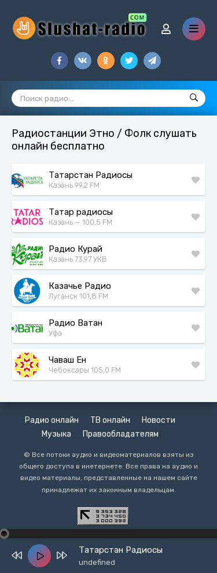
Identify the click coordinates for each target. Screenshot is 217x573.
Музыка (56, 434)
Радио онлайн (52, 420)
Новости (158, 420)
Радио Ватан (75, 323)
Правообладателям (121, 434)
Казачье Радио (80, 286)
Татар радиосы (81, 212)
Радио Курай (75, 249)
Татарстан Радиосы (91, 175)
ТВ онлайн (110, 420)
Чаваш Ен (67, 360)
